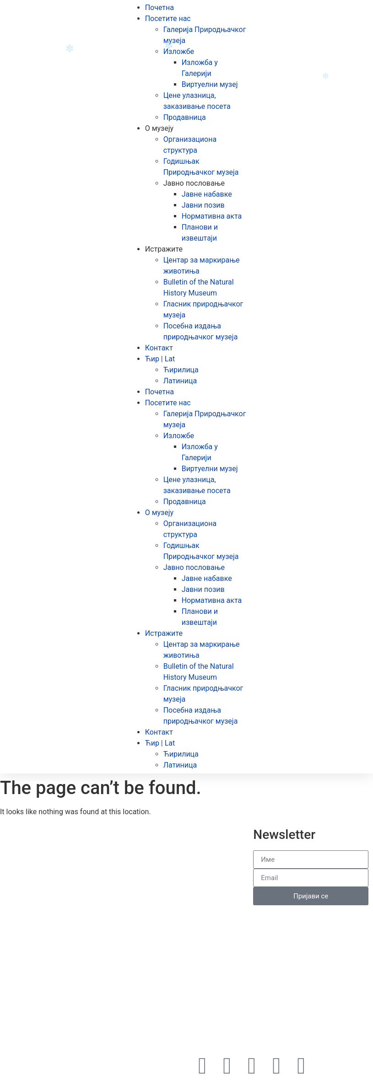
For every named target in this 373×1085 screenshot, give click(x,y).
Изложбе (178, 51)
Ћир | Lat (160, 359)
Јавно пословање (194, 183)
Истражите (164, 249)
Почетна (159, 7)
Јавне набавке (207, 194)
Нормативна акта (212, 216)
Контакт (159, 348)
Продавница (184, 117)
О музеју (159, 128)
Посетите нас (168, 18)
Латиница (180, 380)
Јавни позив (203, 205)
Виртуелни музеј (210, 84)
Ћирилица (181, 369)
